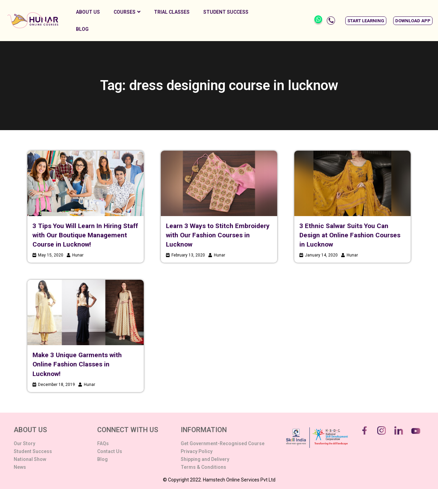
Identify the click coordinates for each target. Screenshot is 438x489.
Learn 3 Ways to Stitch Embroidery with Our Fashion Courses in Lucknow (218, 235)
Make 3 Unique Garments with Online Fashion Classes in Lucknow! (77, 364)
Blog (82, 29)
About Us (88, 12)
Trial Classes (172, 12)
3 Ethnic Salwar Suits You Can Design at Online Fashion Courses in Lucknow (349, 235)
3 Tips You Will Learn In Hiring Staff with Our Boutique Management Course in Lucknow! (85, 235)
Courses (127, 12)
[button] (365, 20)
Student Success (225, 12)
